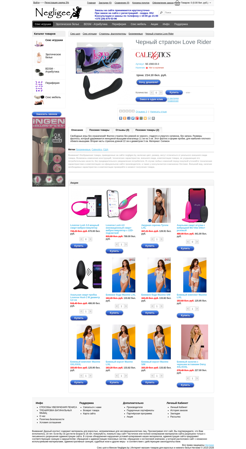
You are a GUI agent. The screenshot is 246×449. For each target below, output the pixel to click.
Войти (36, 2)
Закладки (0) (105, 2)
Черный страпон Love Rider (159, 33)
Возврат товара (91, 410)
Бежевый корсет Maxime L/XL (119, 363)
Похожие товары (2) (147, 130)
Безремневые (136, 33)
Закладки (175, 413)
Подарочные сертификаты (140, 410)
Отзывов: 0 (141, 111)
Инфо (166, 24)
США (105, 149)
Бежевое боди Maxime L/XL (121, 295)
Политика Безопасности (52, 419)
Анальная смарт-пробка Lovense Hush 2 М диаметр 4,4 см (85, 297)
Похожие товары (99, 130)
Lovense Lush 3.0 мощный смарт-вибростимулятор (84, 226)
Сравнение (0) (122, 2)
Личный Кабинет (179, 407)
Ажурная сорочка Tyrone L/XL (154, 226)
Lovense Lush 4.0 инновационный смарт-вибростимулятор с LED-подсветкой (119, 229)
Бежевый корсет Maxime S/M (154, 363)
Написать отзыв (158, 111)
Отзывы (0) (122, 130)
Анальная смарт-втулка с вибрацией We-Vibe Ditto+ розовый (191, 228)
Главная (91, 2)
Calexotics (97, 149)
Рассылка (175, 416)
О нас (42, 416)
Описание (77, 130)
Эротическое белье (67, 24)
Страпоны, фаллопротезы (112, 33)
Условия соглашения (50, 422)
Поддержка (181, 24)
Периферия (119, 24)
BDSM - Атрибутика (95, 24)
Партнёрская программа (139, 413)
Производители (135, 407)
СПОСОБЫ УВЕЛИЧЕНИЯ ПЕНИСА (58, 407)
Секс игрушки (43, 24)
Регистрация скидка (57, 2)
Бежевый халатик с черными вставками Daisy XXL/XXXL (191, 364)
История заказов (179, 410)
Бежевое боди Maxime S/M (155, 295)
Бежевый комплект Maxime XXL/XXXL (85, 363)
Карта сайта (89, 413)
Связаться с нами (92, 407)
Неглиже (209, 445)
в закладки (173, 98)
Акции (154, 24)
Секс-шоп (75, 33)
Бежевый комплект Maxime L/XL (192, 296)
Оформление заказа (163, 2)
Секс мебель (138, 24)
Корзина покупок (140, 2)
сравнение (173, 101)
